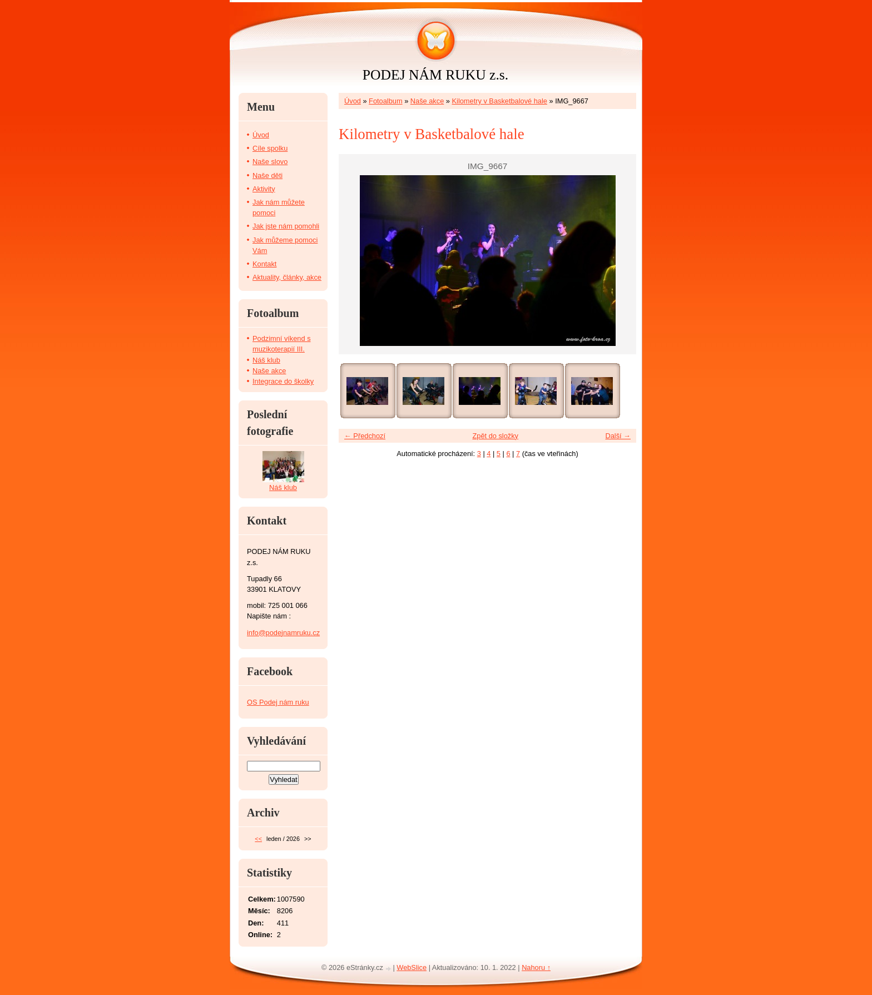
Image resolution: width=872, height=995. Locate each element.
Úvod (352, 101)
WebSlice (412, 967)
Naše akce (427, 101)
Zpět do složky (495, 436)
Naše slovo (270, 161)
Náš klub (266, 360)
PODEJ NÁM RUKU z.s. (435, 75)
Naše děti (267, 175)
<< (258, 838)
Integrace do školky (283, 381)
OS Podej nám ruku (278, 702)
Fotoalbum (385, 101)
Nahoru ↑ (536, 967)
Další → (618, 436)
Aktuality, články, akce (286, 277)
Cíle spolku (270, 148)
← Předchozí (364, 436)
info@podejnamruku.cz (283, 632)
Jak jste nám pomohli (285, 226)
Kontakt (264, 264)
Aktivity (263, 189)
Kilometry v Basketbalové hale (499, 101)
